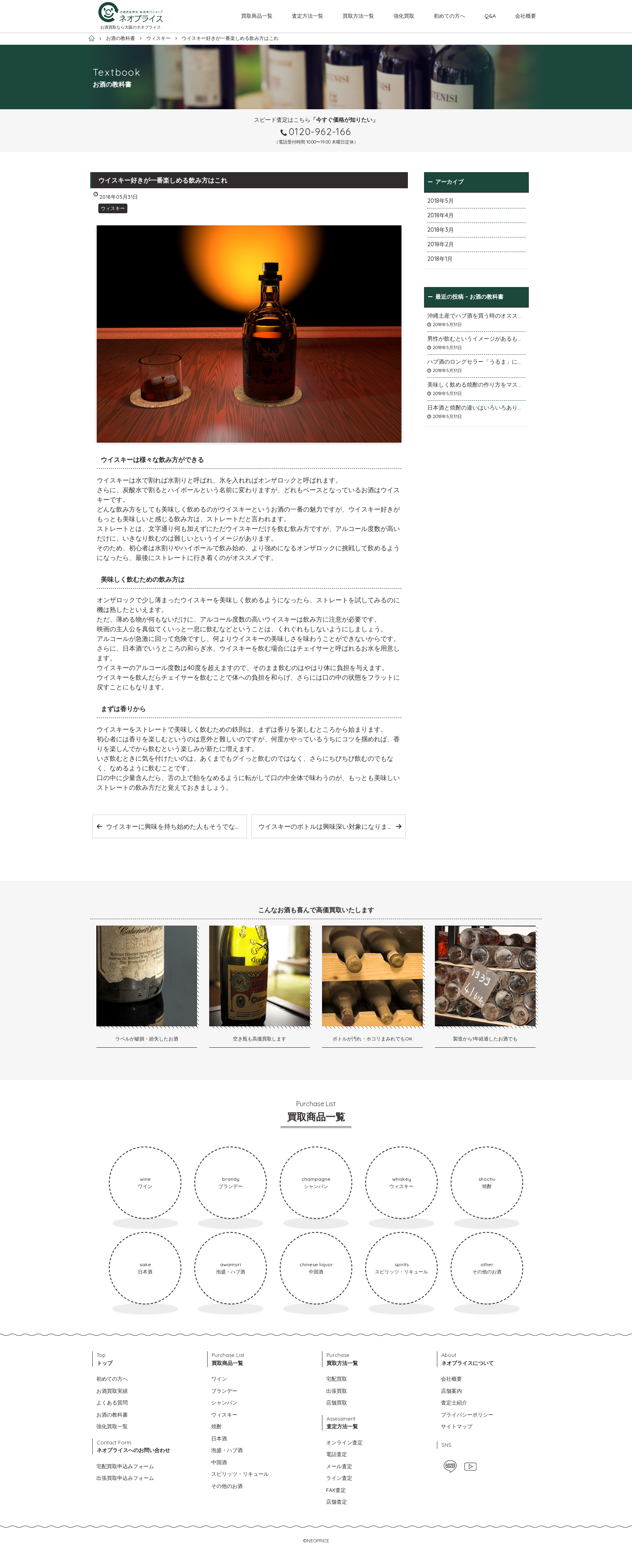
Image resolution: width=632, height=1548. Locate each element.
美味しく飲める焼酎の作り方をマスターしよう (476, 384)
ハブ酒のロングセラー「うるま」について (476, 361)
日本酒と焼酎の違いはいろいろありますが (476, 407)
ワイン (219, 1378)
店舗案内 (451, 1391)
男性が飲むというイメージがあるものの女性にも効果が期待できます (476, 338)
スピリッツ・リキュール (240, 1474)
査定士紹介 (454, 1402)
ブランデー (224, 1391)
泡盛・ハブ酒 (227, 1450)
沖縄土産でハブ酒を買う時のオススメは (476, 315)
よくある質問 (112, 1402)
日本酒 (219, 1438)
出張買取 (336, 1391)
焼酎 (216, 1426)
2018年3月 (440, 229)
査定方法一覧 (307, 15)
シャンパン (224, 1402)
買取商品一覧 (256, 15)
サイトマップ (456, 1426)
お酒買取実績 (112, 1391)
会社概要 (525, 15)
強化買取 (403, 15)
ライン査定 (339, 1478)
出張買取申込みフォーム (125, 1478)
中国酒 (219, 1462)
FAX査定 (336, 1490)
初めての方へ (449, 15)
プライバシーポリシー (467, 1414)
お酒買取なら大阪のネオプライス (130, 27)
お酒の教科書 (112, 1414)
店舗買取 (336, 1402)
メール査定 (339, 1466)
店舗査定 (336, 1501)
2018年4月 (440, 215)
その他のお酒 (227, 1486)
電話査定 (336, 1454)
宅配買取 (336, 1378)
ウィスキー (113, 208)
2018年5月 (440, 200)
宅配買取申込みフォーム (125, 1466)
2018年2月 (440, 244)
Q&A (490, 15)
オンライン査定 (344, 1442)
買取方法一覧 (358, 15)
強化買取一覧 (112, 1426)
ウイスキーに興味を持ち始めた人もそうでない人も (176, 826)
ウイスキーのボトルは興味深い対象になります (326, 826)
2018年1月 (440, 258)
